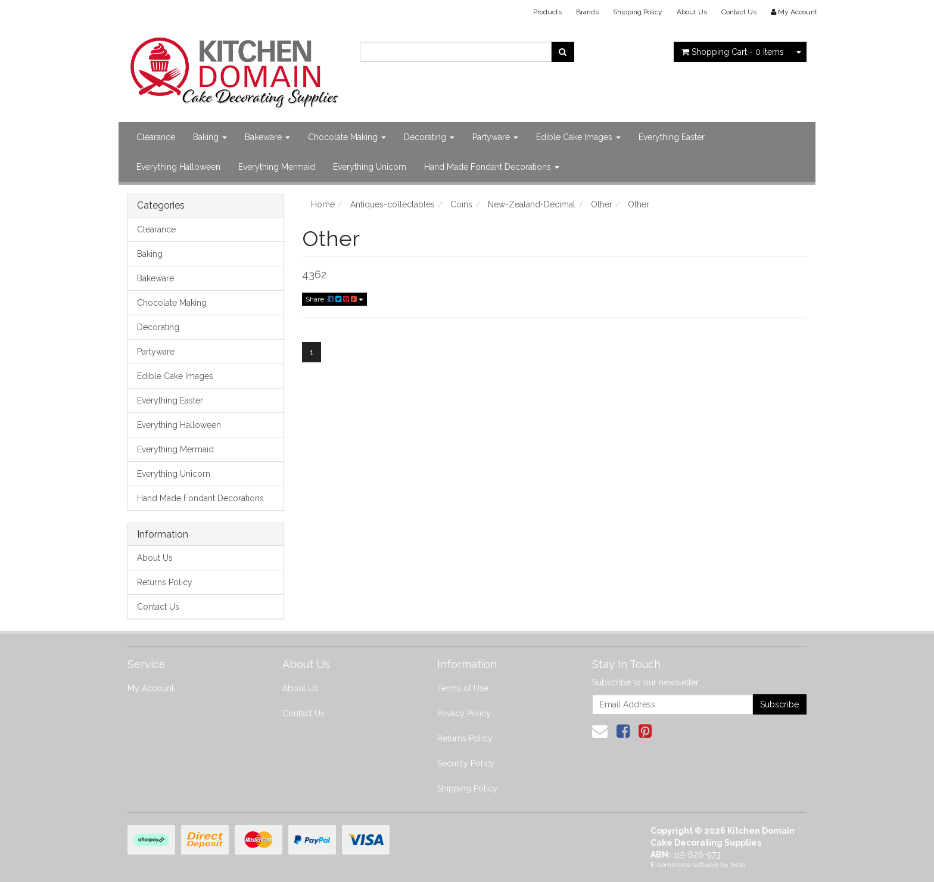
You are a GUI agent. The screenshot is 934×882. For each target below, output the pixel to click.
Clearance (155, 137)
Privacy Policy (464, 713)
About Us (692, 12)
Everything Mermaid (276, 167)
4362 (314, 274)
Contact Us (738, 12)
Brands (587, 12)
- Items (732, 52)
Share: (334, 299)
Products (547, 12)
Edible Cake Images (578, 137)
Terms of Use (462, 688)
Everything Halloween (178, 167)
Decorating (429, 137)
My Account (150, 688)
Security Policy (465, 763)
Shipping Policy (637, 12)
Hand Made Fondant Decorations (491, 167)
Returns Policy (164, 582)
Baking (210, 137)
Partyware (495, 137)
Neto (737, 865)
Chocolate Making (347, 137)
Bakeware (267, 137)
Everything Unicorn (369, 167)
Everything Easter (672, 137)
